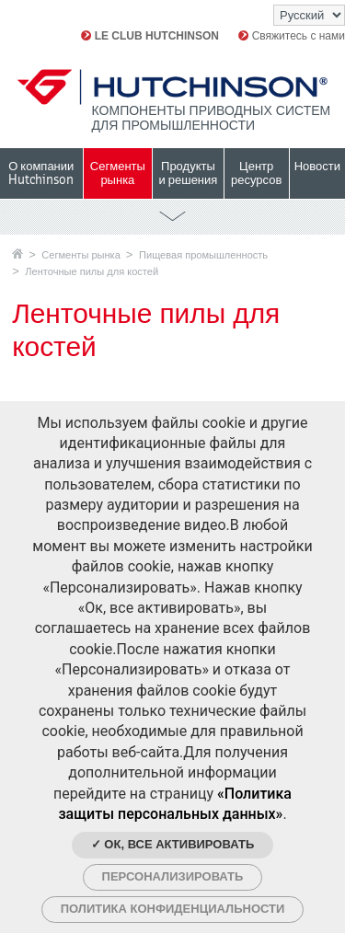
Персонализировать (173, 876)
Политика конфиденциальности (173, 909)
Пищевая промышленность (203, 254)
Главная (17, 253)
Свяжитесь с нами (291, 35)
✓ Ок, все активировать (173, 844)
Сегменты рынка (80, 254)
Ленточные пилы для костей (91, 271)
